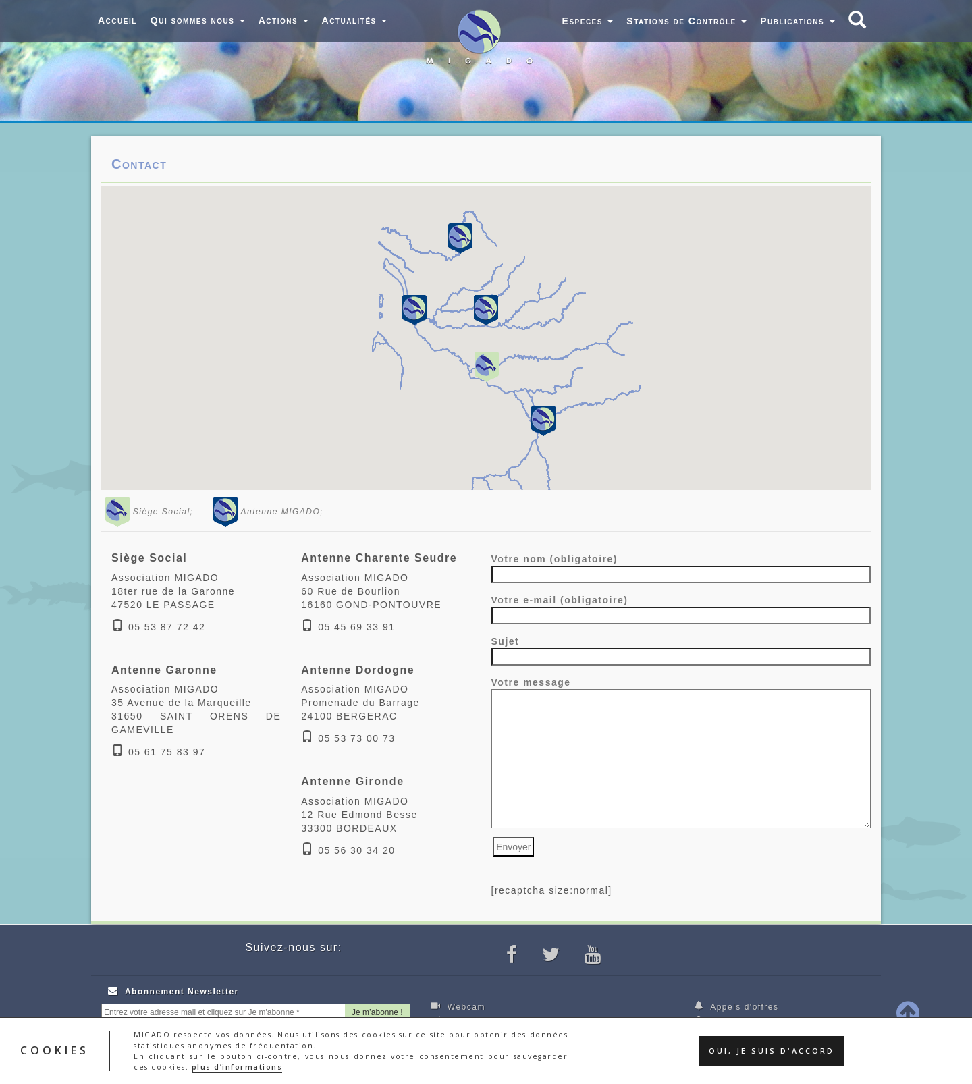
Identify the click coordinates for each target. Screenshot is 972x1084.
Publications (797, 21)
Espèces (588, 21)
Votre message (681, 753)
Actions (283, 20)
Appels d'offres (736, 1006)
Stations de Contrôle (686, 21)
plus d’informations (237, 1067)
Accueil (117, 20)
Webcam (458, 1006)
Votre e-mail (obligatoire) (681, 608)
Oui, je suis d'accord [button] (771, 1051)
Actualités (354, 20)
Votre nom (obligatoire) (681, 566)
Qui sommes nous (198, 20)
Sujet (681, 649)
